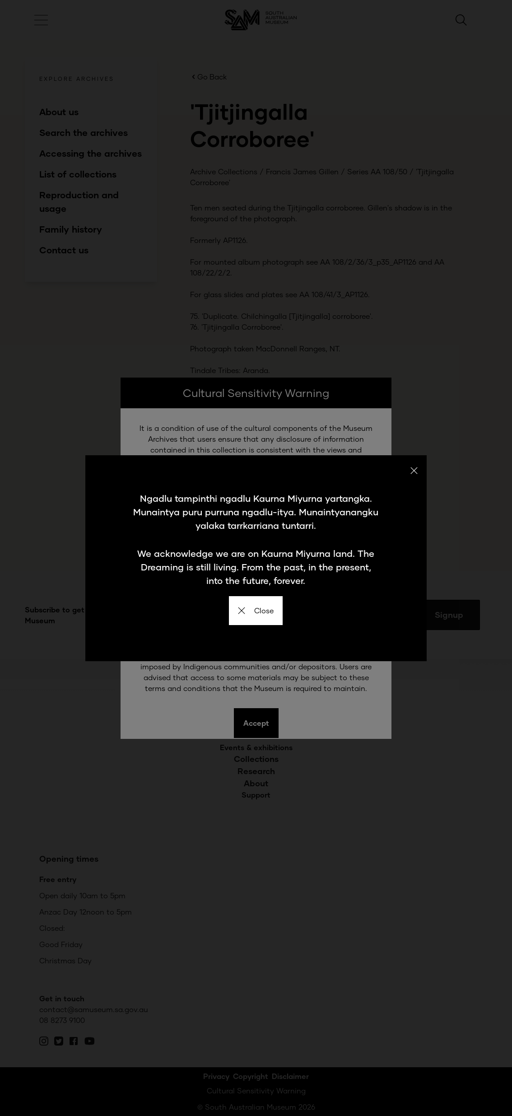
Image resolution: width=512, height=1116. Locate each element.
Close (256, 610)
